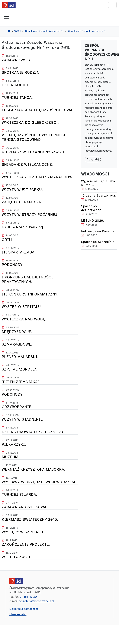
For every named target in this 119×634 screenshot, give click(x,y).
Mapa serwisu (17, 614)
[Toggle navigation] (6, 19)
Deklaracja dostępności (24, 609)
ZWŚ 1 (17, 31)
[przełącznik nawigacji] (112, 5)
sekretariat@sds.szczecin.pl (36, 601)
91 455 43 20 (28, 596)
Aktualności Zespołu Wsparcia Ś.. (44, 31)
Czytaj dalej (93, 159)
